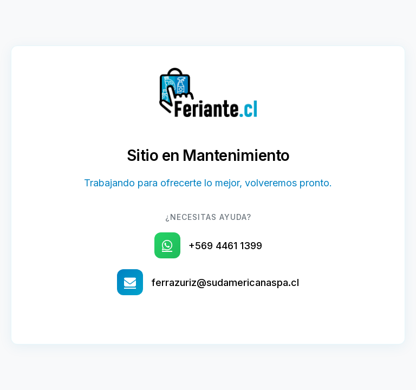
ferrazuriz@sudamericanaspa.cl (225, 282)
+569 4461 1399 (225, 245)
